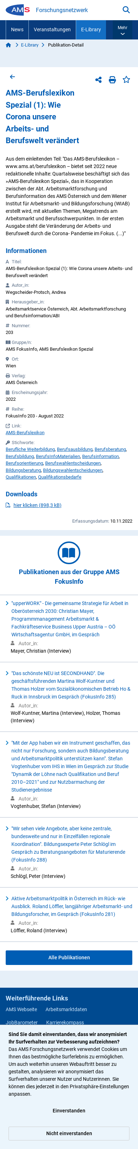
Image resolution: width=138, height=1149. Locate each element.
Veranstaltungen (52, 29)
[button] (122, 29)
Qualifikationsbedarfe (59, 477)
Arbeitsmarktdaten (66, 1009)
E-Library (91, 29)
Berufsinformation (100, 456)
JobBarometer (22, 1022)
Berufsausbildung (74, 449)
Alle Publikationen (69, 957)
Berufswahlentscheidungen (73, 463)
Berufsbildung (20, 456)
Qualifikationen (21, 477)
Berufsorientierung (24, 463)
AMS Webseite (21, 1009)
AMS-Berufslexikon (25, 432)
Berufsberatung (110, 449)
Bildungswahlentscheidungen (72, 470)
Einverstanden (69, 1110)
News (17, 29)
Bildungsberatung (23, 470)
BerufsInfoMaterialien (58, 456)
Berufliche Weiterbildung (30, 449)
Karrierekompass (65, 1022)
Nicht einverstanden (69, 1133)
